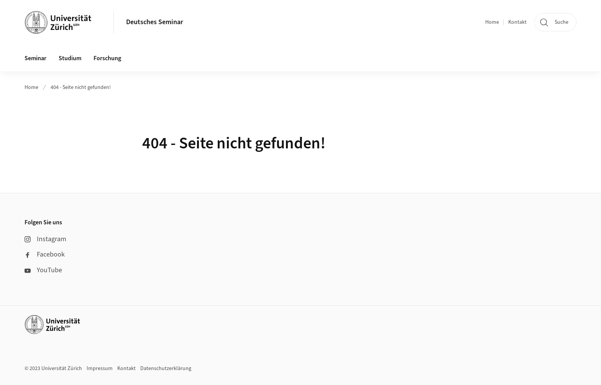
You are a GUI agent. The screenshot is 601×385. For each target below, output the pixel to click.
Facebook (45, 254)
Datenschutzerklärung (165, 368)
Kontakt (517, 22)
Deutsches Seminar (154, 22)
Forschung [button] (107, 58)
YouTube (43, 270)
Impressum (100, 368)
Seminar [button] (35, 58)
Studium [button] (70, 58)
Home (492, 22)
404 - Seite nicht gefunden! (81, 87)
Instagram (45, 239)
